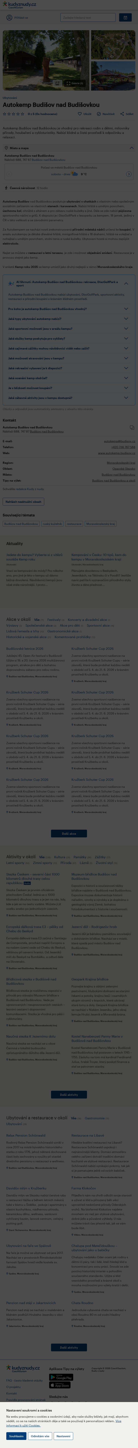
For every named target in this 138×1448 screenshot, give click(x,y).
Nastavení (63, 1436)
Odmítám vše (40, 1436)
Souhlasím (16, 1436)
